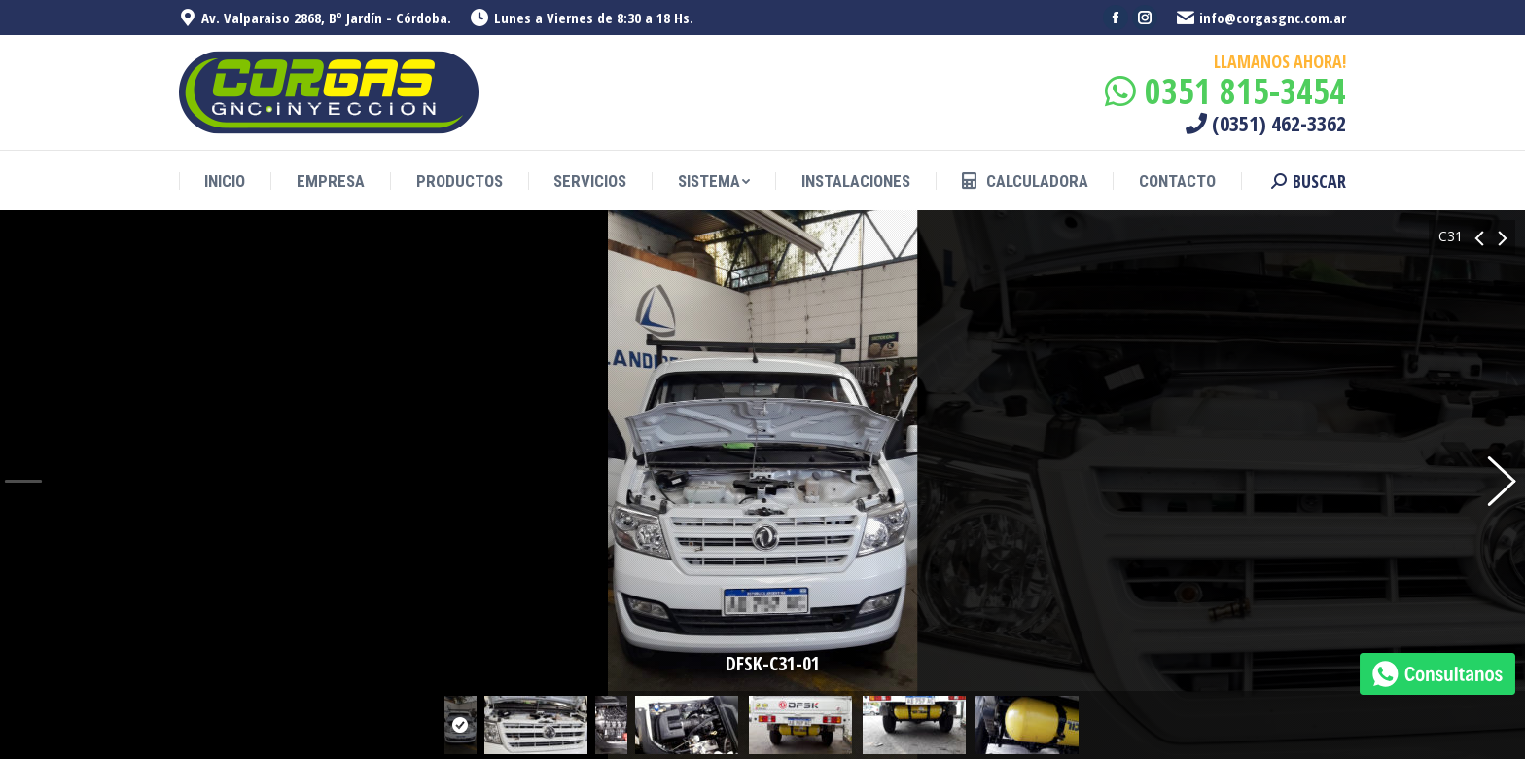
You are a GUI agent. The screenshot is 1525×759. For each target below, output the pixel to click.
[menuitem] (224, 181)
